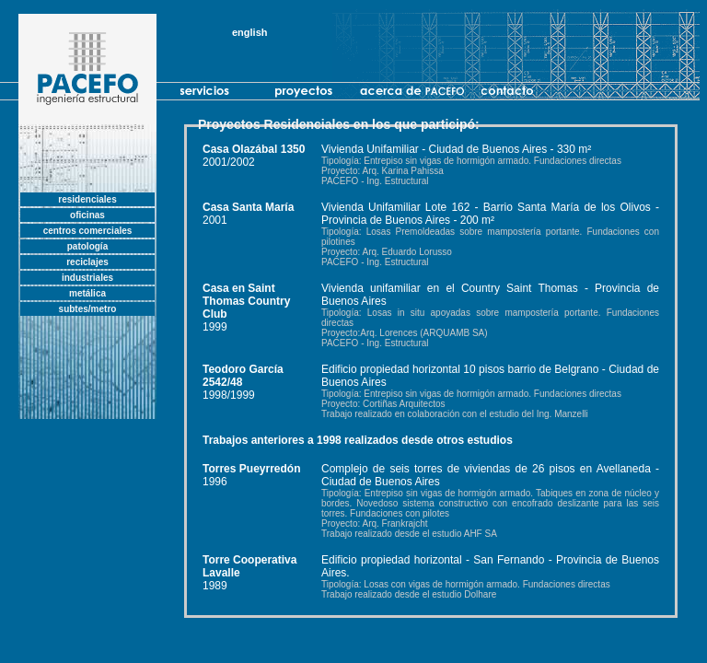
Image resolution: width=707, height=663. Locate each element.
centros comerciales (88, 231)
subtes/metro (88, 309)
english (250, 32)
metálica (87, 293)
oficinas (87, 215)
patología (87, 246)
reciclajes (87, 262)
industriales (87, 278)
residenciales (87, 199)
